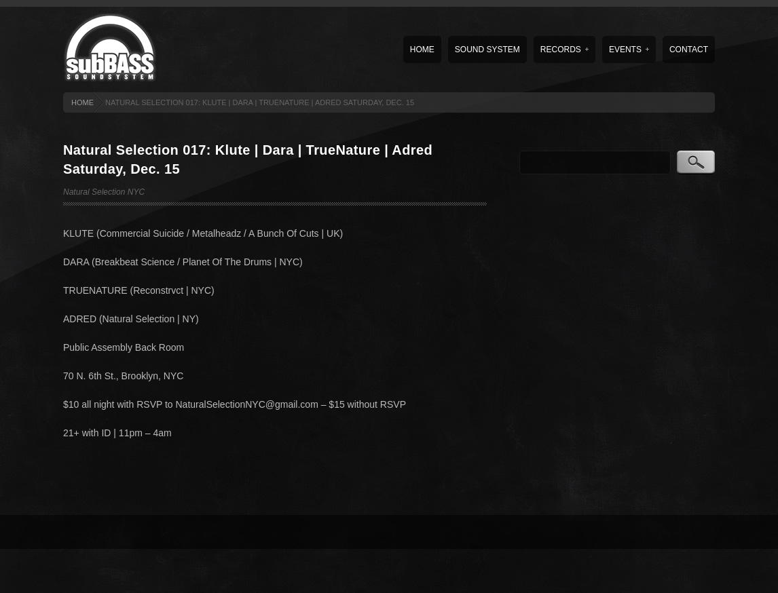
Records (564, 49)
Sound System (487, 49)
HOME (82, 102)
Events (629, 49)
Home (422, 49)
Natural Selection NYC (104, 192)
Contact (688, 49)
